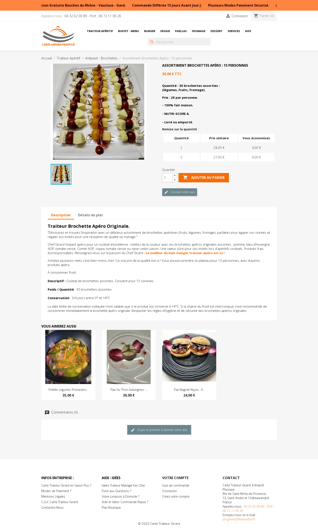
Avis (248, 31)
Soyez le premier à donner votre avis (159, 430)
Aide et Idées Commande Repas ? (125, 502)
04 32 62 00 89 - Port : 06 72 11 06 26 (92, 16)
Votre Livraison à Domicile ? (120, 496)
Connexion (169, 491)
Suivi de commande (175, 485)
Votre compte (175, 478)
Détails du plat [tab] (90, 215)
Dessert (217, 31)
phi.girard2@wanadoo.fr (239, 519)
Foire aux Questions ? (116, 491)
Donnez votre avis (179, 192)
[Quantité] (167, 177)
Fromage (198, 31)
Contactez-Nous (52, 507)
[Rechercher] (179, 42)
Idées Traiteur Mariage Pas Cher (123, 485)
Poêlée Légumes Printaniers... (68, 390)
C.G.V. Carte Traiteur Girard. (59, 502)
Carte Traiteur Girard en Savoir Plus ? (66, 485)
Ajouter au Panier (204, 177)
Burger (149, 31)
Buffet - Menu (128, 31)
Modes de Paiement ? (56, 491)
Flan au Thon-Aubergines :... (128, 390)
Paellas (181, 31)
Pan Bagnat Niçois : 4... (189, 390)
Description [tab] (61, 215)
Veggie (165, 31)
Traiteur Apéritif (100, 31)
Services (234, 31)
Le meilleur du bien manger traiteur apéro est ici (184, 253)
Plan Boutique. (111, 507)
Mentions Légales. (53, 496)
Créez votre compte (176, 496)
